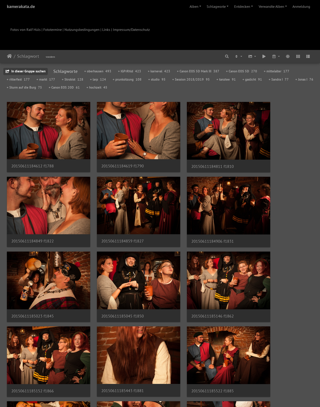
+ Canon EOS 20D (64, 87)
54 (182, 381)
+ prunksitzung (127, 79)
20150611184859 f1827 (32, 224)
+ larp (98, 79)
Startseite (9, 56)
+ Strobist (72, 79)
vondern (50, 56)
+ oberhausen (97, 71)
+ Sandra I (279, 79)
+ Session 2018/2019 (191, 79)
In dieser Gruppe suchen (26, 71)
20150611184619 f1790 (111, 158)
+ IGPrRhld (129, 71)
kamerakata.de (21, 6)
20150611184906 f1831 (111, 224)
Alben (194, 6)
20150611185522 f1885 (267, 291)
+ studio (157, 79)
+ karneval (159, 71)
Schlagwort (28, 56)
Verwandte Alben (271, 6)
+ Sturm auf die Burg (24, 87)
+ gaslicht (252, 79)
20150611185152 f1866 (111, 291)
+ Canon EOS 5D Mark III (198, 71)
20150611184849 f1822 (267, 158)
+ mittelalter (276, 71)
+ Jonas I (304, 79)
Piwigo (169, 397)
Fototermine (52, 29)
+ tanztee (226, 79)
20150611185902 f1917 (189, 358)
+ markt (45, 79)
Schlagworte (216, 6)
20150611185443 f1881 (189, 291)
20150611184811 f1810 (189, 158)
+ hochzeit (96, 87)
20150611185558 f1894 (32, 358)
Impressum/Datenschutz (131, 29)
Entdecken (242, 6)
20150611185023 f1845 (189, 224)
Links (106, 29)
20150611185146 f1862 (32, 291)
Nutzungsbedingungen (82, 29)
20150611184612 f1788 (32, 158)
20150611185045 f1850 (267, 224)
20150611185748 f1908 (111, 358)
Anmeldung (301, 6)
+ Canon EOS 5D (241, 71)
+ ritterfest (18, 79)
